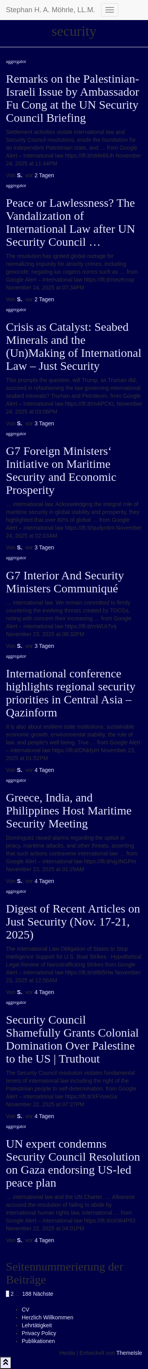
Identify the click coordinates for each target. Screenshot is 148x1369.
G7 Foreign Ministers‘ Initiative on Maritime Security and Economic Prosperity (61, 470)
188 (26, 1294)
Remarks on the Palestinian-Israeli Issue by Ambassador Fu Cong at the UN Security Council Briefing (72, 98)
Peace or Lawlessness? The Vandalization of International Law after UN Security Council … (70, 222)
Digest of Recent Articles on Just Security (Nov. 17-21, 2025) (73, 921)
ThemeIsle (129, 1353)
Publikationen (38, 1341)
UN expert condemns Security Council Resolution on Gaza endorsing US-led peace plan (73, 1163)
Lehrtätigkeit (37, 1325)
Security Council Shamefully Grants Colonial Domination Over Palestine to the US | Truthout (72, 1039)
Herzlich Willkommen (47, 1317)
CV (25, 1309)
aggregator (16, 61)
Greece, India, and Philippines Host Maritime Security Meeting (68, 810)
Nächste (43, 1294)
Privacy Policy (39, 1333)
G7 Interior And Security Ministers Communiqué (65, 582)
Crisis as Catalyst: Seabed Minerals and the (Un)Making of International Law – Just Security (73, 346)
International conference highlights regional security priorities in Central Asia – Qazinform (70, 693)
